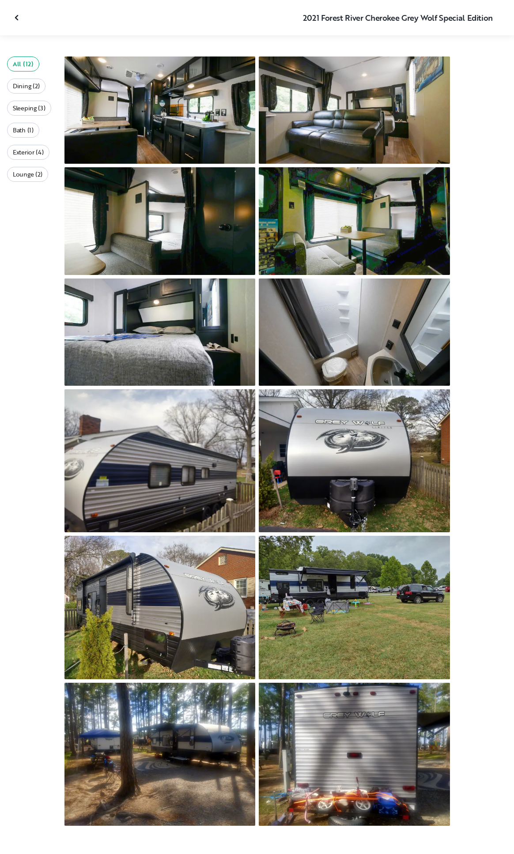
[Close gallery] (17, 17)
